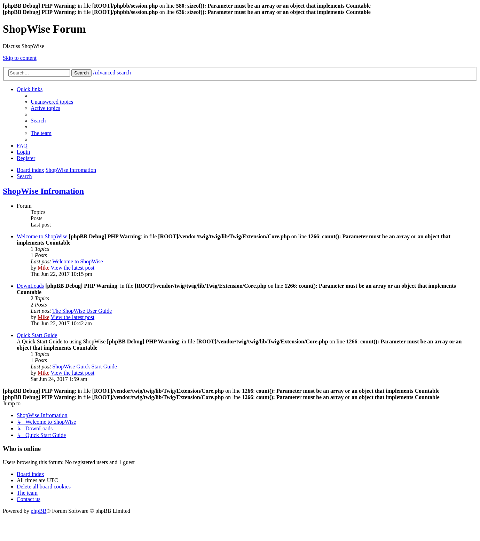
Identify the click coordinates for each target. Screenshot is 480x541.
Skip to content (20, 58)
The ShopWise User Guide (82, 311)
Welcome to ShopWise (42, 236)
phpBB (38, 511)
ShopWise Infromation (43, 191)
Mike (43, 268)
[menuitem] (52, 102)
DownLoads (30, 286)
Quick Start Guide (37, 335)
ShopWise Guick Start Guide (84, 366)
